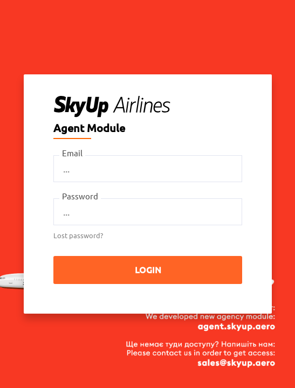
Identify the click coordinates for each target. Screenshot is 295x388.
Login (147, 270)
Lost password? (78, 235)
